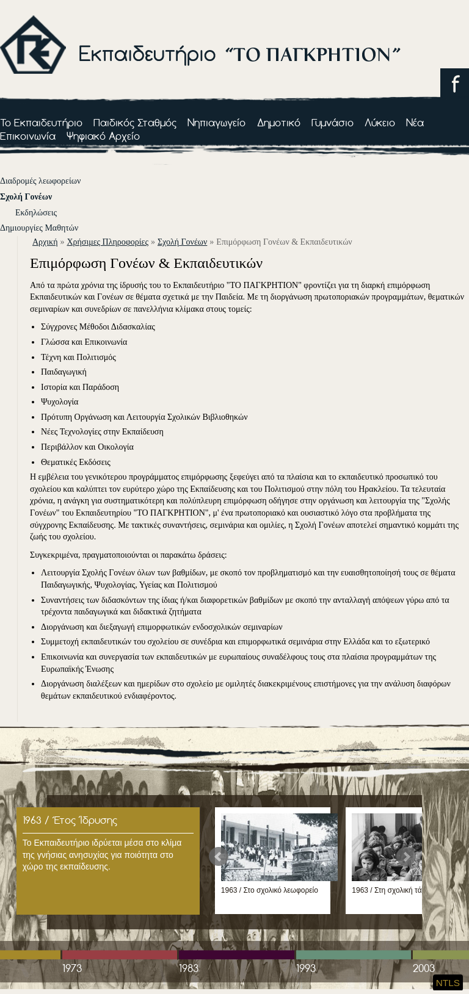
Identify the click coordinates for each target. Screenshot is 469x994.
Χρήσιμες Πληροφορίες (107, 242)
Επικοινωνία (28, 135)
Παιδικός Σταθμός (134, 122)
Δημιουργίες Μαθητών (39, 227)
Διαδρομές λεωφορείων (40, 180)
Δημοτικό (278, 122)
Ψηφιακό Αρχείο (103, 135)
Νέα (415, 122)
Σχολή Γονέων (26, 196)
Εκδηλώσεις (36, 212)
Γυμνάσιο (332, 122)
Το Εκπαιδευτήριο (41, 122)
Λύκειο (380, 122)
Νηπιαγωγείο (216, 122)
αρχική (44, 242)
